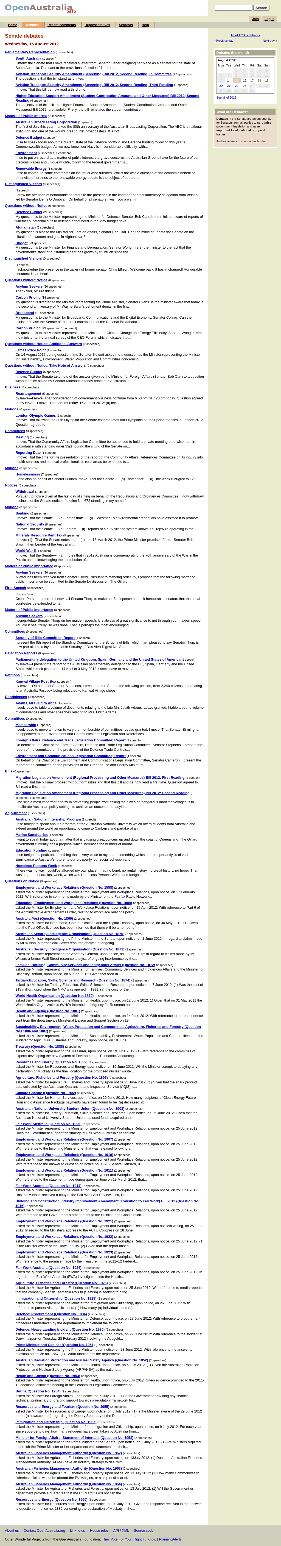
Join (255, 19)
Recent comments (61, 25)
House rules (99, 1530)
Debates (32, 25)
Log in (269, 19)
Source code (144, 1530)
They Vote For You (116, 1539)
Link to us (77, 1530)
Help (145, 25)
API (116, 1530)
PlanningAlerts (170, 1539)
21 (229, 85)
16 (244, 80)
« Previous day (223, 40)
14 (229, 80)
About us (12, 1530)
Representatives (97, 25)
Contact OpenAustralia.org (44, 1530)
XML (125, 1530)
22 (236, 85)
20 (221, 85)
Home (12, 25)
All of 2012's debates (245, 35)
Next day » (270, 40)
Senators (126, 25)
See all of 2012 (226, 97)
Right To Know (145, 1539)
